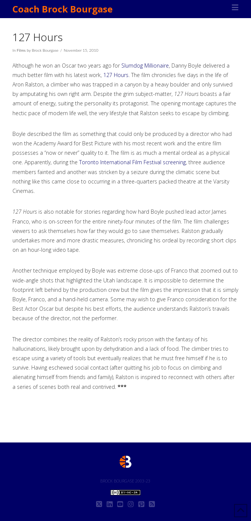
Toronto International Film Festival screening (132, 162)
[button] (235, 7)
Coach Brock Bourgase (62, 9)
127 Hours (116, 75)
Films (21, 50)
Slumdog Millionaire (145, 65)
